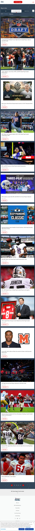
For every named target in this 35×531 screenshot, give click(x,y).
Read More (4, 44)
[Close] (33, 523)
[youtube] (17, 518)
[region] (17, 526)
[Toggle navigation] (33, 2)
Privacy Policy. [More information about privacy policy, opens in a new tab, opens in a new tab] (28, 527)
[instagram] (15, 518)
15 (20, 485)
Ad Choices (17, 510)
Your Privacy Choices (17, 513)
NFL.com (17, 502)
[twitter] (19, 518)
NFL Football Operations (17, 505)
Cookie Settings (17, 515)
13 (16, 485)
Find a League (18, 2)
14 (18, 485)
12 (14, 485)
